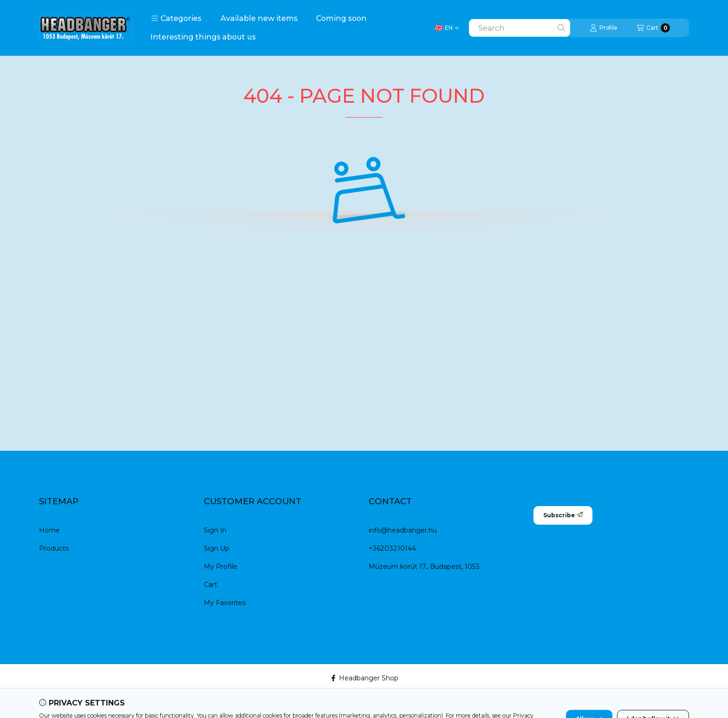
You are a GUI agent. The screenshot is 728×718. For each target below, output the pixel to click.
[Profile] (603, 28)
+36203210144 (392, 548)
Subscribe (563, 515)
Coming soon (341, 18)
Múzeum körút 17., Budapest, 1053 (424, 566)
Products (54, 548)
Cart (210, 584)
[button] (176, 18)
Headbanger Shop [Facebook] (364, 678)
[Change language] (447, 28)
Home (49, 530)
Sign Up (216, 548)
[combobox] (519, 28)
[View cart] (653, 28)
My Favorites (225, 603)
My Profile (220, 566)
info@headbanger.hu (403, 530)
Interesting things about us (203, 37)
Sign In (215, 530)
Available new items (259, 18)
